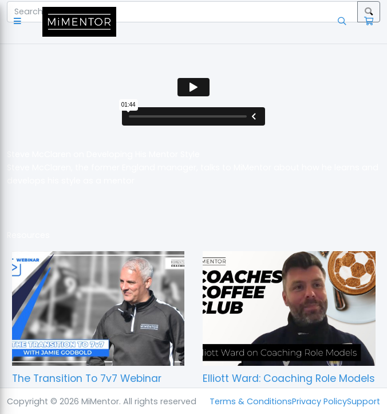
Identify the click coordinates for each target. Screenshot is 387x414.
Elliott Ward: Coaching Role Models (289, 378)
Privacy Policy (319, 401)
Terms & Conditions (251, 401)
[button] (20, 21)
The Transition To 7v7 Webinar (86, 378)
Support (363, 401)
